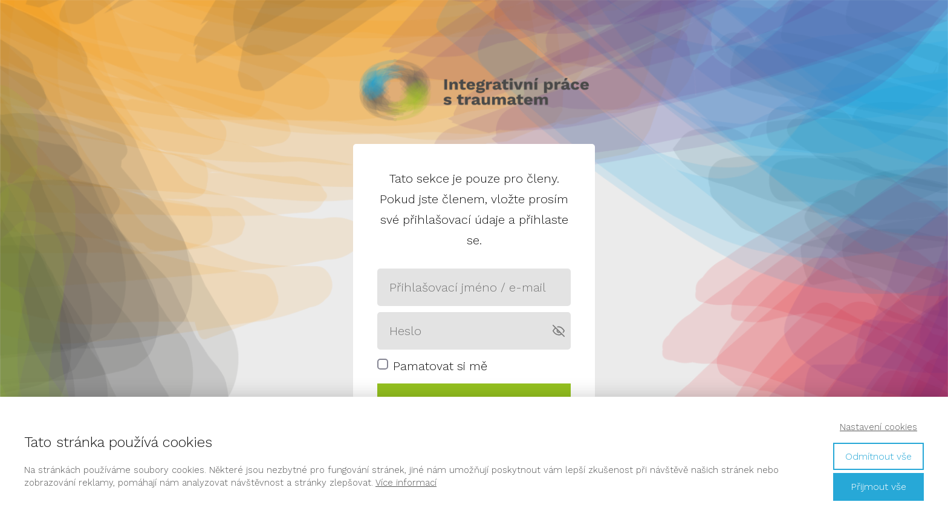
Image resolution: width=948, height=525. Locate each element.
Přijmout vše (878, 486)
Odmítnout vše (878, 456)
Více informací (406, 482)
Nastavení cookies (878, 427)
